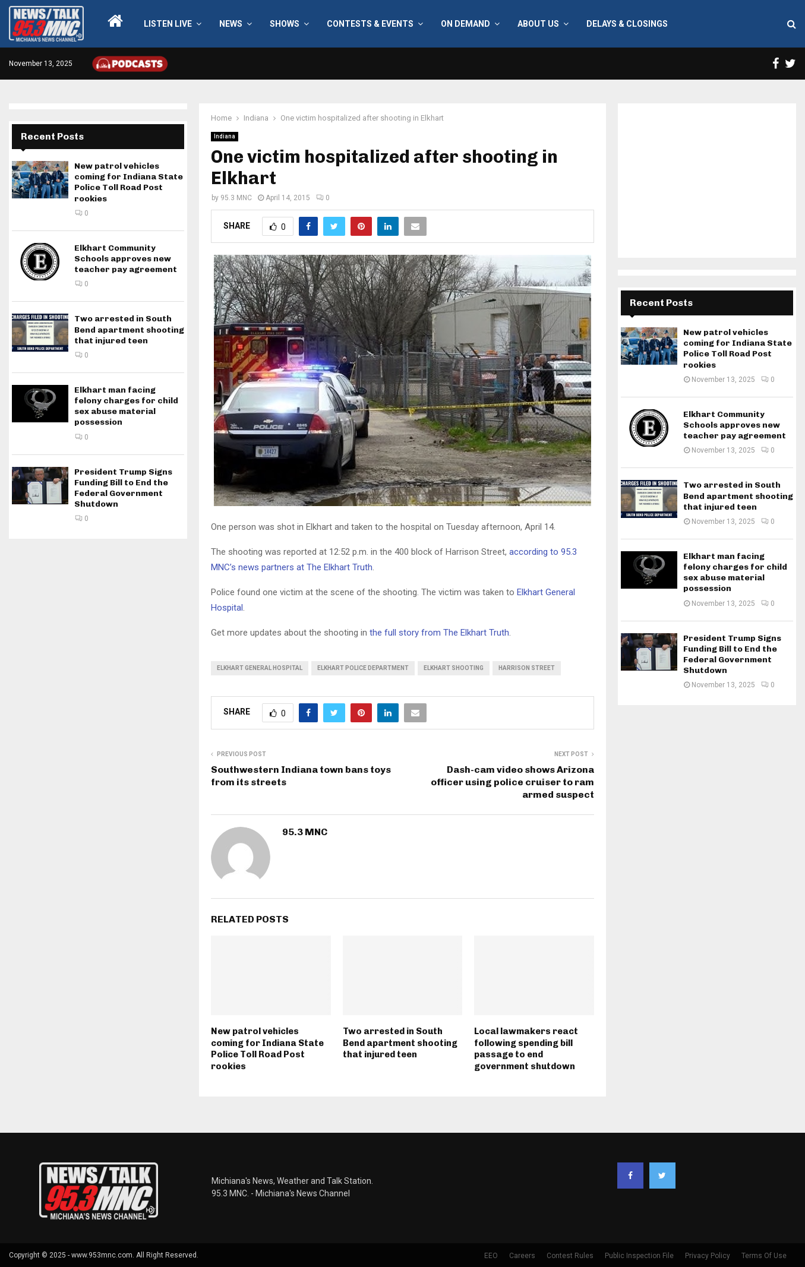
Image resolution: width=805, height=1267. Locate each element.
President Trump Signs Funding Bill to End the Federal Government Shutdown (123, 488)
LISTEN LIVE (168, 24)
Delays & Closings (627, 24)
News (230, 24)
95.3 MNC (236, 198)
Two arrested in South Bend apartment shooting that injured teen (400, 1043)
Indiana (224, 136)
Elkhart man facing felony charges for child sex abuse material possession (126, 406)
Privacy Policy (707, 1256)
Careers (522, 1256)
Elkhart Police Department (363, 668)
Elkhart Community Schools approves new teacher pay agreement (125, 258)
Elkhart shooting (454, 668)
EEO (491, 1256)
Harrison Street (526, 668)
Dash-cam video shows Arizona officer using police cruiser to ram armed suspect (512, 782)
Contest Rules (570, 1256)
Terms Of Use (764, 1256)
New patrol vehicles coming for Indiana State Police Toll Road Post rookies (267, 1049)
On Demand (465, 24)
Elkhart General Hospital (259, 668)
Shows (284, 24)
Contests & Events (370, 24)
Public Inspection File (639, 1256)
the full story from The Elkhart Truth (439, 632)
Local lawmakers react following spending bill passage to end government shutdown (526, 1049)
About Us (538, 24)
